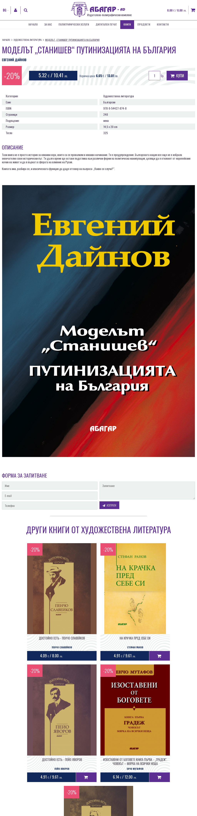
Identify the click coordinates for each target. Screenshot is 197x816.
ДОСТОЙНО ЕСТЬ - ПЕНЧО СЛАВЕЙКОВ (33, 628)
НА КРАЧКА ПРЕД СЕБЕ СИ (98, 628)
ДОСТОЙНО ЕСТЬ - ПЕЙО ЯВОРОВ (164, 628)
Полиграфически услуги (73, 25)
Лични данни (100, 813)
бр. (156, 75)
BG (4, 10)
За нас (48, 25)
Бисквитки (114, 813)
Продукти (143, 25)
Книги (127, 25)
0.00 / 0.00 (176, 10)
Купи (177, 75)
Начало (33, 25)
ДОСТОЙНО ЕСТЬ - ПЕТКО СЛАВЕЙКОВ (131, 739)
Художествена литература (28, 39)
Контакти (163, 25)
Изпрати (109, 505)
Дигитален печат (106, 25)
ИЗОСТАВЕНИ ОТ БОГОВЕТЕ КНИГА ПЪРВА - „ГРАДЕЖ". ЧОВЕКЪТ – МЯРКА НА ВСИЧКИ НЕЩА (65, 743)
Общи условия (84, 813)
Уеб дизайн (141, 792)
